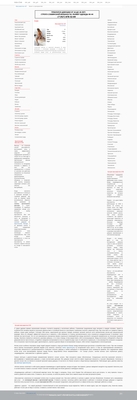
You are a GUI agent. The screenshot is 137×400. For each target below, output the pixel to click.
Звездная (110, 55)
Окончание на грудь (20, 48)
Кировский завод (112, 60)
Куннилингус (18, 43)
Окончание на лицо (20, 50)
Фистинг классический (21, 125)
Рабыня (17, 102)
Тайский (17, 76)
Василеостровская (113, 32)
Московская (111, 85)
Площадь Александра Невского (115, 114)
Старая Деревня (112, 149)
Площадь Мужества (113, 121)
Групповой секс (19, 27)
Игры (16, 95)
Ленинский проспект (113, 71)
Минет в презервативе (21, 34)
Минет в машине (19, 41)
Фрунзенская (111, 158)
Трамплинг (18, 106)
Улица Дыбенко (112, 156)
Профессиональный (20, 71)
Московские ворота (113, 88)
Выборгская (111, 39)
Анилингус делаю (20, 113)
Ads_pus (84, 2)
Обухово (110, 99)
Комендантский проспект (115, 62)
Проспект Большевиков (114, 130)
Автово (110, 20)
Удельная (110, 153)
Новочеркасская (112, 95)
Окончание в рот (19, 53)
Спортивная (111, 146)
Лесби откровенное (20, 62)
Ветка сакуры (18, 85)
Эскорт (17, 134)
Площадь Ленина (112, 118)
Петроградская (112, 109)
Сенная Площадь (112, 142)
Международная (112, 83)
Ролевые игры (19, 130)
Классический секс (20, 22)
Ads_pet (91, 2)
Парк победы (111, 104)
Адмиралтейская (112, 22)
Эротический (18, 83)
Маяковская (111, 81)
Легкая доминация (20, 97)
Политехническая (113, 123)
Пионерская (111, 111)
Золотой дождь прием (21, 118)
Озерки (110, 102)
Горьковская (111, 41)
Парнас (110, 106)
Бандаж (17, 90)
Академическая (112, 24)
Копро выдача (19, 120)
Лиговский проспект (113, 76)
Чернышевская (112, 163)
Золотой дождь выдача (21, 116)
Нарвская (110, 90)
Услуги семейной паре (21, 32)
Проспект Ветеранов (113, 132)
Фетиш (17, 104)
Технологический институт (115, 151)
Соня (36, 21)
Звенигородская (112, 57)
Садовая (110, 139)
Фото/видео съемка (20, 132)
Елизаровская (112, 53)
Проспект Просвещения (114, 135)
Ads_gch (35, 2)
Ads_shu (43, 2)
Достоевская (111, 50)
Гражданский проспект (114, 46)
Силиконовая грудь (20, 137)
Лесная (110, 74)
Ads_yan (59, 2)
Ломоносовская (112, 78)
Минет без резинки (20, 36)
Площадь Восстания (113, 116)
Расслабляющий (19, 74)
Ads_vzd (51, 2)
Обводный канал (112, 97)
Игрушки (17, 46)
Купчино (110, 67)
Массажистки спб (21, 6)
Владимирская (112, 34)
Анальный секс (19, 24)
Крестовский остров (113, 64)
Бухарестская (111, 29)
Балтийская (111, 27)
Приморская (111, 125)
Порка (16, 99)
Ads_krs (107, 2)
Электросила (111, 167)
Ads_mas (68, 2)
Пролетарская (112, 128)
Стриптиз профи (19, 57)
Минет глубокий (19, 38)
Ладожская (111, 69)
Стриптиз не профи (20, 60)
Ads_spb (27, 2)
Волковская (111, 36)
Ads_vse (76, 2)
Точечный (17, 81)
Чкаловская (62, 25)
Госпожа (17, 92)
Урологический (19, 78)
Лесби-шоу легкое (20, 64)
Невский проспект (113, 92)
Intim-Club (18, 2)
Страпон (17, 111)
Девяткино (111, 48)
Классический (19, 69)
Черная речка (111, 160)
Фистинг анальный (20, 123)
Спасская (110, 144)
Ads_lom (99, 2)
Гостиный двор (112, 43)
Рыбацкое (110, 137)
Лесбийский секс (19, 29)
